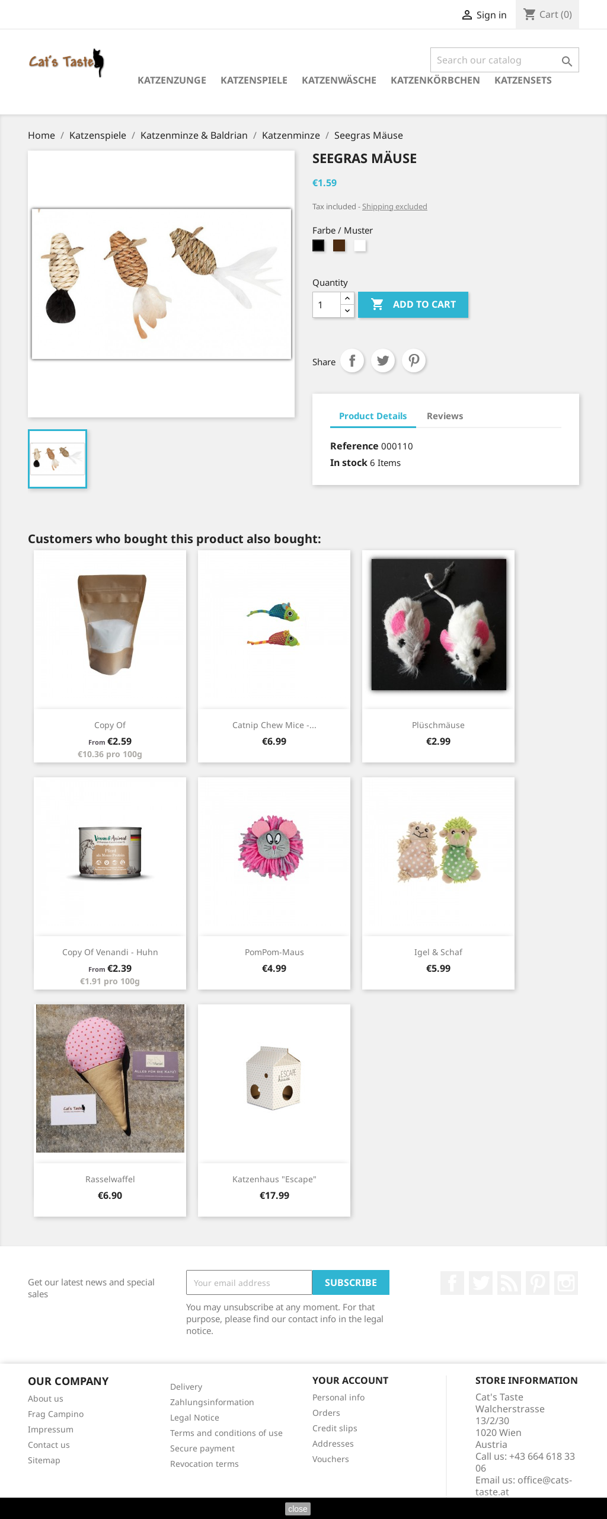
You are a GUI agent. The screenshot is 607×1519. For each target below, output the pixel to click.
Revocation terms (204, 1463)
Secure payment (202, 1448)
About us (45, 1398)
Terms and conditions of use (226, 1432)
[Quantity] (326, 305)
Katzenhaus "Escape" (274, 1179)
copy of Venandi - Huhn (110, 952)
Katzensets (523, 80)
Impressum (51, 1429)
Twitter (481, 1283)
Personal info (338, 1397)
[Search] (504, 59)
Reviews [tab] (445, 416)
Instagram (566, 1283)
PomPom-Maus (274, 952)
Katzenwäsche (339, 80)
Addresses (333, 1443)
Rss (509, 1283)
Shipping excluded (394, 206)
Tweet (383, 360)
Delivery (186, 1386)
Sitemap (44, 1460)
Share (352, 360)
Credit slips (334, 1428)
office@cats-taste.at (523, 1485)
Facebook (452, 1283)
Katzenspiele (254, 80)
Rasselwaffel (110, 1179)
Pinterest (414, 360)
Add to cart (413, 304)
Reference (354, 446)
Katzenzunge (172, 80)
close (298, 1509)
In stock (349, 462)
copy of (110, 724)
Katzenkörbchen (435, 80)
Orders (326, 1412)
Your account (350, 1380)
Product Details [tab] (373, 416)
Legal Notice (194, 1417)
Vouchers (330, 1458)
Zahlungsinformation (212, 1402)
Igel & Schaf (438, 952)
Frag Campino (56, 1413)
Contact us (49, 1444)
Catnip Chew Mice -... (274, 724)
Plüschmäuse (438, 724)
